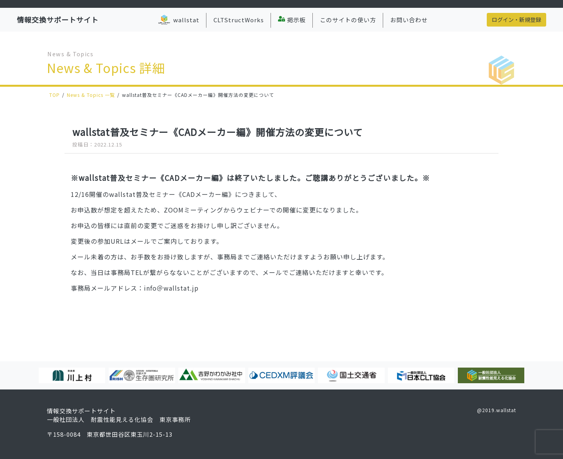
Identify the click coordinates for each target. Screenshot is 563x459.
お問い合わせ (409, 20)
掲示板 (292, 20)
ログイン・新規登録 (516, 19)
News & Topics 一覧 (91, 94)
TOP (54, 94)
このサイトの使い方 (348, 20)
